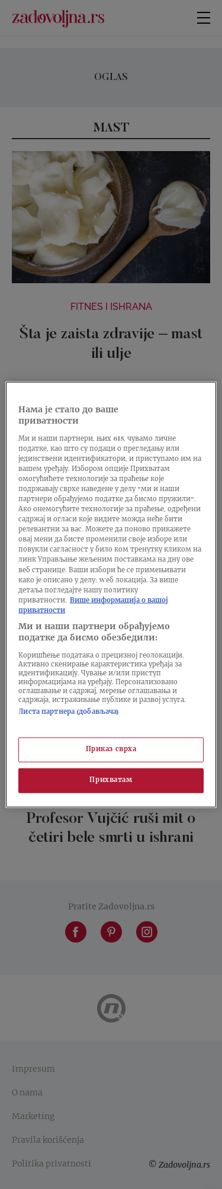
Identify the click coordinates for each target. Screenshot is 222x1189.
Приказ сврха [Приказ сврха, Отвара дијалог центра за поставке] (111, 749)
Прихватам (110, 780)
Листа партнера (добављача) (68, 712)
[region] (110, 594)
